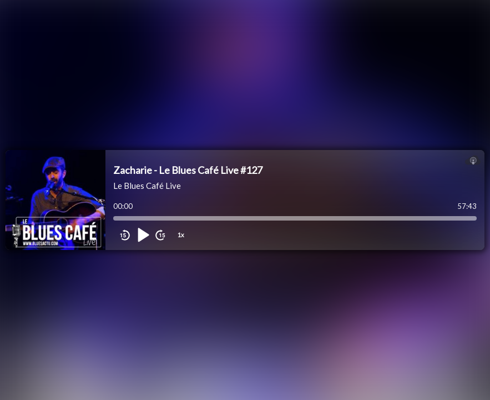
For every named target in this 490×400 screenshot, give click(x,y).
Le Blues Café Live (147, 186)
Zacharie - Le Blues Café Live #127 (187, 170)
